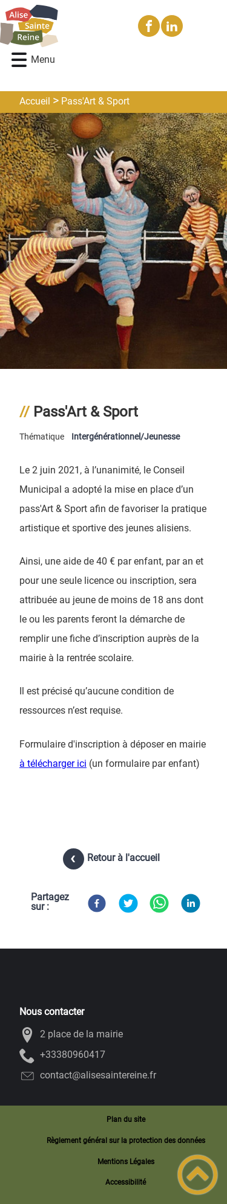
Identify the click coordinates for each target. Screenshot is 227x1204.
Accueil (34, 101)
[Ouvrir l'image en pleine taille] (113, 242)
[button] (19, 60)
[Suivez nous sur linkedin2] (171, 25)
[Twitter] (128, 903)
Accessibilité (125, 1182)
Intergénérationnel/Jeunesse (125, 437)
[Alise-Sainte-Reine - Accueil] (64, 26)
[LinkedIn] (190, 903)
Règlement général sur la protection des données (126, 1140)
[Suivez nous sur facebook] (148, 25)
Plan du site (126, 1119)
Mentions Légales (125, 1162)
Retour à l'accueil (123, 857)
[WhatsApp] (159, 903)
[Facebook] (97, 903)
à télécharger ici (53, 763)
